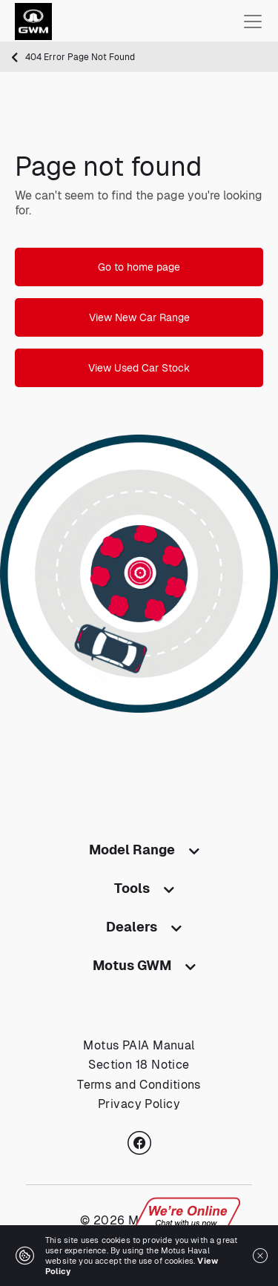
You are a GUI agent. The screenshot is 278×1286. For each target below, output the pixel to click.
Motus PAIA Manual (138, 1045)
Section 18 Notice (138, 1064)
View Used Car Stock (139, 368)
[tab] (139, 853)
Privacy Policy (139, 1104)
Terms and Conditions (139, 1084)
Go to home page (139, 267)
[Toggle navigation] (253, 21)
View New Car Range (139, 317)
